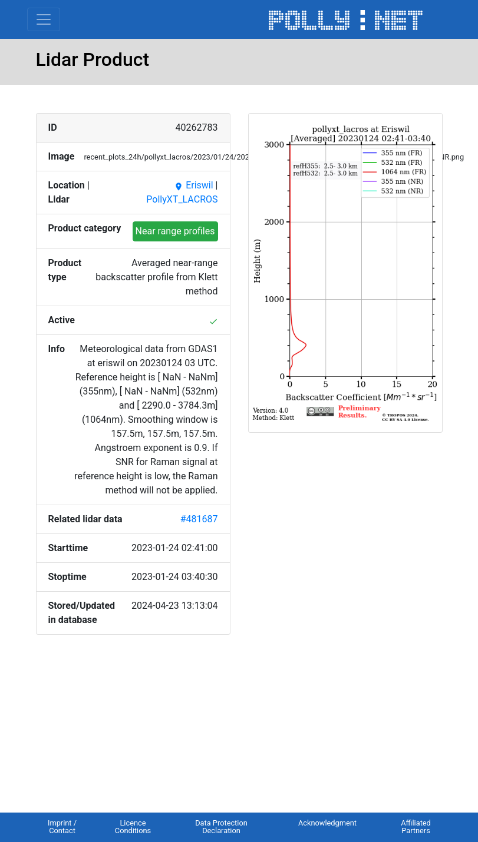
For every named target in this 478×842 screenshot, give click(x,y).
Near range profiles (175, 231)
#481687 (199, 519)
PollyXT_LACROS (181, 199)
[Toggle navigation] (43, 19)
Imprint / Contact (62, 826)
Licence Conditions (133, 826)
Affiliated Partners (416, 826)
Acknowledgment (327, 822)
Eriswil (193, 185)
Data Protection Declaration (221, 826)
